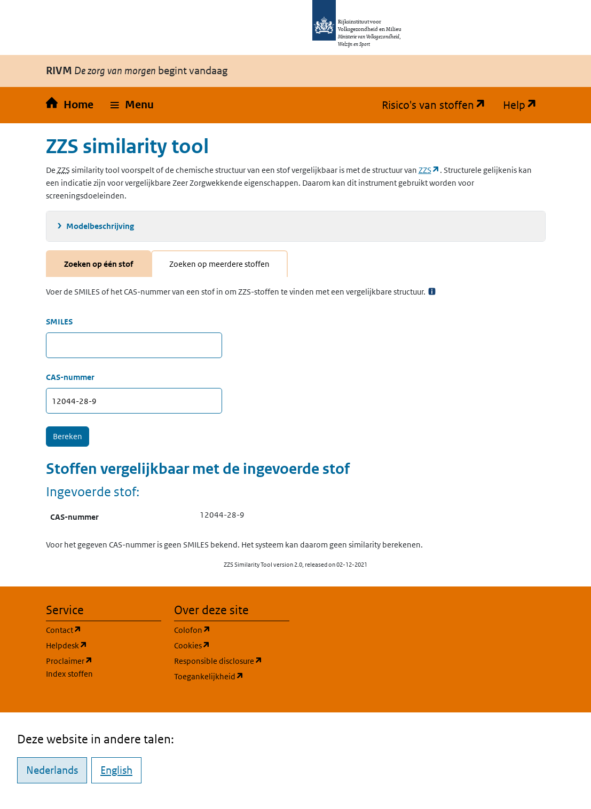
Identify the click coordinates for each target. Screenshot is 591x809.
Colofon (231, 629)
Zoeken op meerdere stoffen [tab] (219, 264)
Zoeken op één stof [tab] (98, 264)
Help (524, 105)
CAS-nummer (70, 377)
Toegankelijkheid (231, 675)
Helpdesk (103, 645)
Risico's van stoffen (438, 105)
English (116, 770)
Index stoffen (69, 674)
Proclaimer (69, 661)
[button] (132, 105)
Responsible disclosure (231, 660)
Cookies (231, 645)
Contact (103, 629)
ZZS (429, 170)
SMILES (59, 321)
